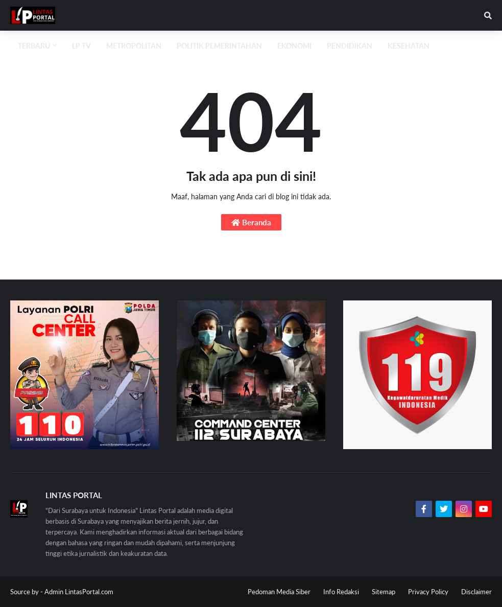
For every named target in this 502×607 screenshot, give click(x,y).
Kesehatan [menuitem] (408, 45)
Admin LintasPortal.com (78, 592)
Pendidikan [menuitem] (349, 45)
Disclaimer (476, 592)
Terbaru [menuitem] (34, 45)
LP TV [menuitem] (81, 45)
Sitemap (383, 592)
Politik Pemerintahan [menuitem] (219, 45)
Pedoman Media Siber (279, 592)
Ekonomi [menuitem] (294, 45)
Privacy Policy (428, 592)
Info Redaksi (341, 592)
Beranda (251, 222)
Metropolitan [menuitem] (133, 45)
